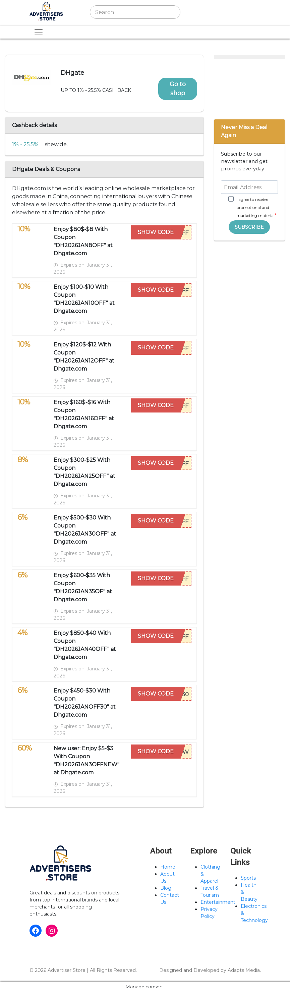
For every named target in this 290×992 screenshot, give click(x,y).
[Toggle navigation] (199, 12)
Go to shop (178, 88)
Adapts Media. (244, 970)
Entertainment (217, 902)
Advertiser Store (66, 970)
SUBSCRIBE (249, 227)
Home (167, 867)
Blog (165, 888)
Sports (248, 878)
